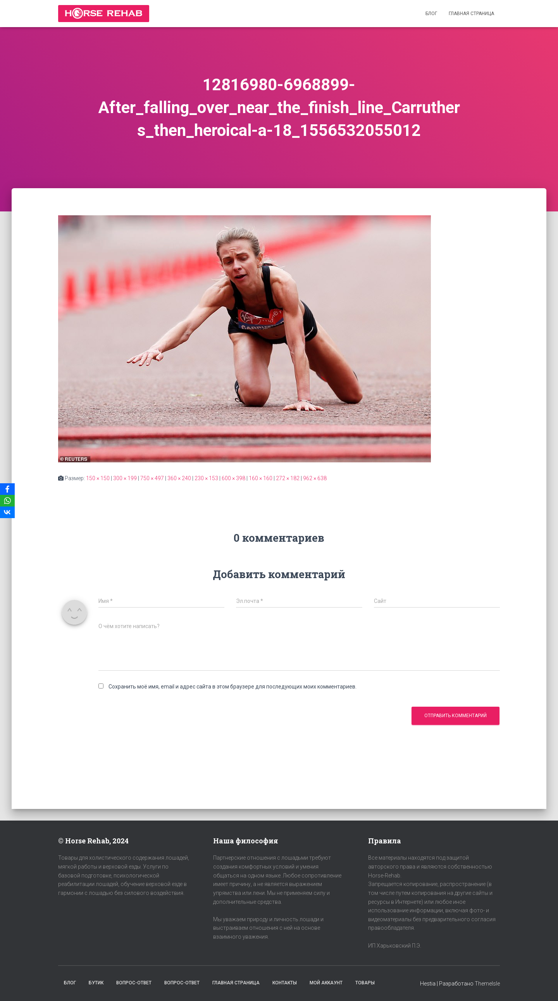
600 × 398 (233, 478)
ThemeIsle (487, 983)
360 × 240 (179, 478)
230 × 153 (206, 478)
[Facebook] (7, 489)
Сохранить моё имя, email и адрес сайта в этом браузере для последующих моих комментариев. (232, 686)
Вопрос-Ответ (134, 983)
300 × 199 (125, 478)
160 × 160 (260, 478)
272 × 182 (288, 478)
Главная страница (471, 13)
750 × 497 (152, 478)
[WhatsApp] (7, 501)
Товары (365, 983)
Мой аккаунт (326, 983)
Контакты (284, 983)
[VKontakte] (7, 512)
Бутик (96, 983)
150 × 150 (98, 478)
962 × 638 (315, 478)
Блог (431, 13)
